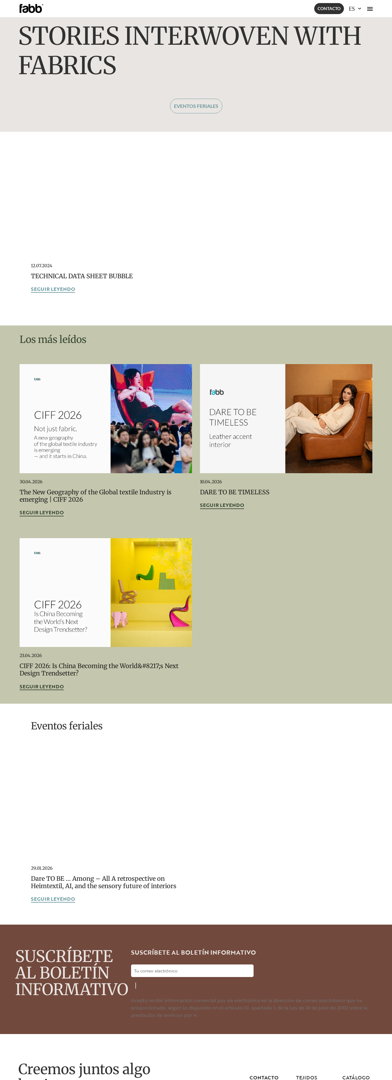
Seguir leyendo (53, 289)
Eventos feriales (196, 106)
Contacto (329, 8)
